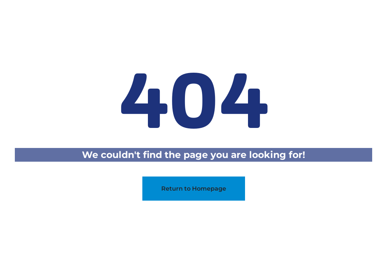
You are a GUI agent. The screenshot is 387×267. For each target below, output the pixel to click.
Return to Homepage (193, 188)
